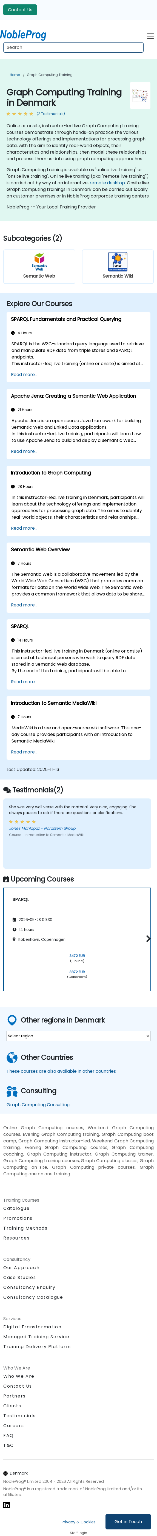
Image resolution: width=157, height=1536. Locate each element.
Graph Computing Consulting (38, 1105)
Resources (16, 1238)
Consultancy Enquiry (29, 1287)
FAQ (8, 1435)
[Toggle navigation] (150, 35)
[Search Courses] (73, 47)
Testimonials (19, 1416)
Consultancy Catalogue (33, 1297)
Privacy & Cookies (79, 1522)
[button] (147, 938)
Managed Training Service (36, 1337)
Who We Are (19, 1376)
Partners (14, 1396)
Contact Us (20, 10)
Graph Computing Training (50, 74)
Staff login (78, 1533)
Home (15, 74)
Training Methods (25, 1228)
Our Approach (21, 1267)
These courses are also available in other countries (61, 1071)
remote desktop (107, 183)
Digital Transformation (32, 1327)
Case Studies (19, 1277)
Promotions (18, 1218)
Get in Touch (128, 1521)
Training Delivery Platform (37, 1346)
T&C (8, 1445)
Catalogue (16, 1208)
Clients (12, 1406)
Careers (13, 1425)
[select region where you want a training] (78, 1036)
